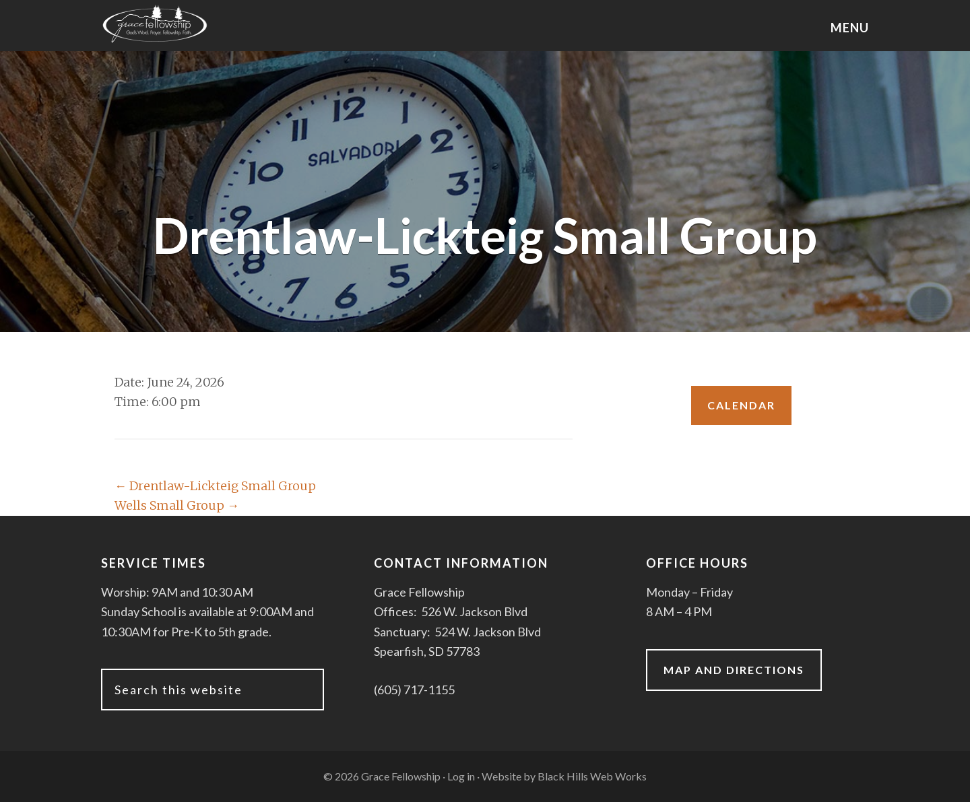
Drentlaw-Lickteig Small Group (215, 486)
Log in (461, 776)
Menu (850, 27)
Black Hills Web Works (592, 776)
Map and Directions (734, 669)
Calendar (741, 405)
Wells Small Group (177, 505)
